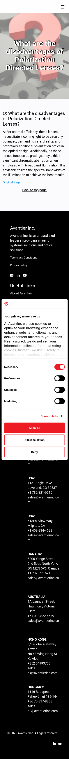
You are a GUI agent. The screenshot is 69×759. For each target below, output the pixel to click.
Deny (34, 451)
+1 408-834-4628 (40, 530)
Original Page (11, 182)
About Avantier (21, 293)
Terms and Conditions (23, 257)
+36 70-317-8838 (40, 701)
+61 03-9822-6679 (41, 616)
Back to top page (34, 190)
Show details (49, 416)
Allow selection (34, 439)
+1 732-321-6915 (40, 492)
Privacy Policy (18, 265)
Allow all (34, 427)
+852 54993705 (39, 663)
